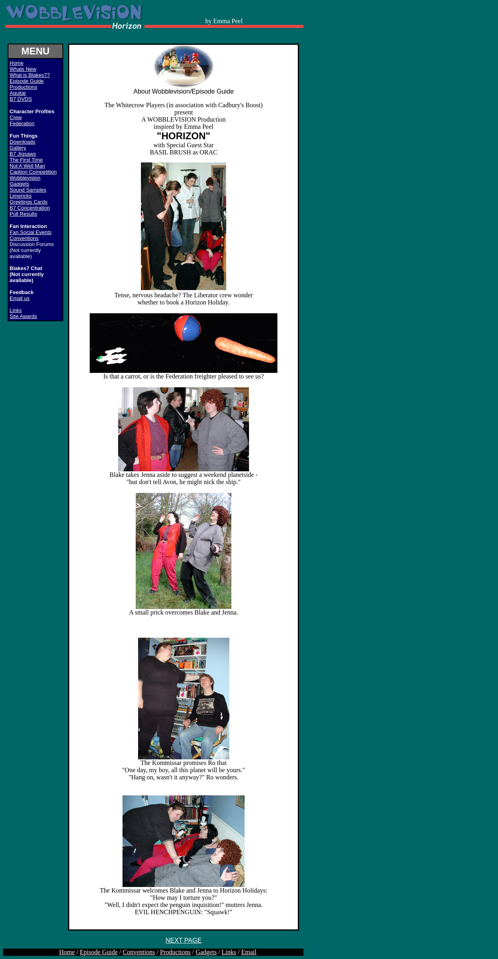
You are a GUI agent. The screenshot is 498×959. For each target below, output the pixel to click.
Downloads (22, 142)
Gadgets (19, 184)
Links (16, 310)
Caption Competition (33, 172)
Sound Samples (28, 190)
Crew (16, 117)
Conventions (24, 238)
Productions (23, 87)
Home (67, 952)
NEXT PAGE (183, 940)
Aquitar (18, 93)
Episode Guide (27, 81)
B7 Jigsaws (23, 154)
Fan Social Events (31, 232)
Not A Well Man (27, 166)
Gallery (18, 148)
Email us (20, 298)
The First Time (26, 160)
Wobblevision (25, 178)
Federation (22, 123)
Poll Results (23, 214)
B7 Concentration (30, 208)
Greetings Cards (29, 202)
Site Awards (23, 316)
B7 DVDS (21, 99)
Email (249, 952)
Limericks (21, 196)
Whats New (23, 69)
